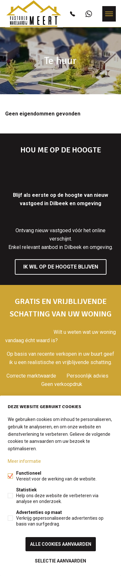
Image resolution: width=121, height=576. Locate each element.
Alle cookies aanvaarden (60, 544)
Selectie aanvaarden (60, 560)
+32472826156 (89, 14)
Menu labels (109, 14)
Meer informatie (24, 461)
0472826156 (72, 13)
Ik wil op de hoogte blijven (60, 267)
